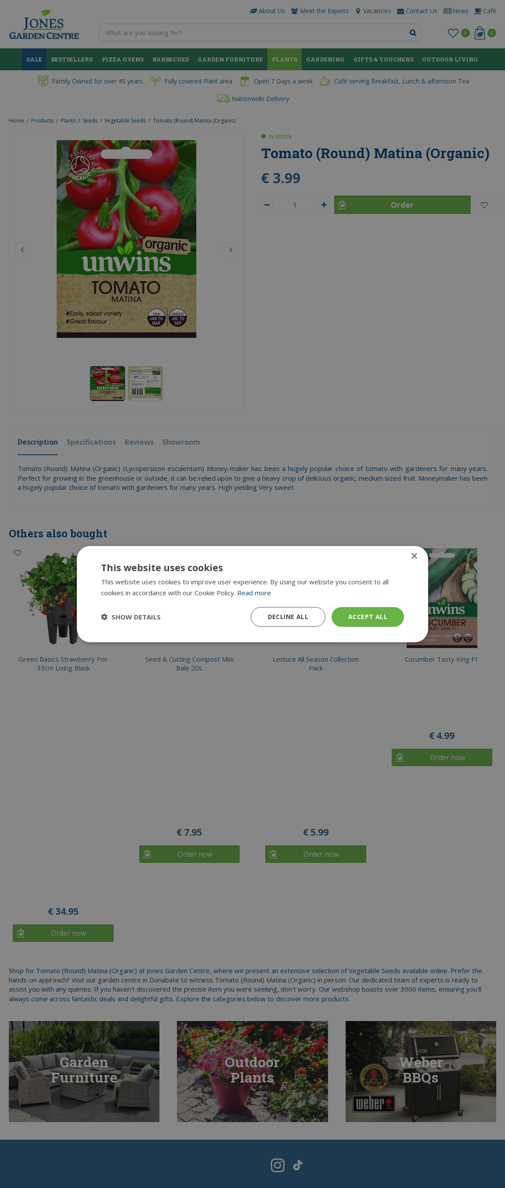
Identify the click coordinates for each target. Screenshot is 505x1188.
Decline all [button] (288, 616)
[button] (131, 617)
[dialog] (252, 594)
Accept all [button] (367, 616)
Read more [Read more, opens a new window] (254, 592)
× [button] (414, 556)
